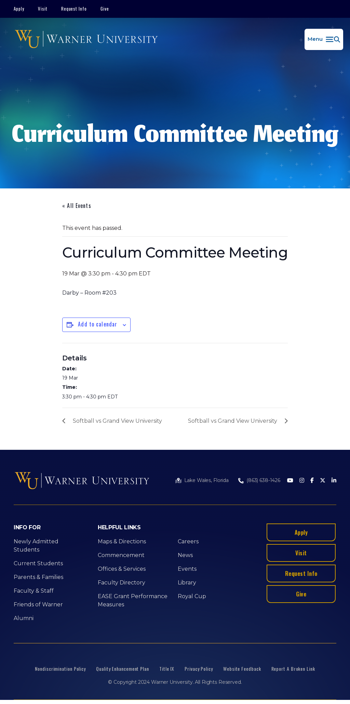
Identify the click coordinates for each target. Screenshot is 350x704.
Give (104, 8)
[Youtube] (290, 480)
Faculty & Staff (34, 591)
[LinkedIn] (334, 480)
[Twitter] (322, 480)
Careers (188, 541)
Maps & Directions (122, 541)
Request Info (74, 8)
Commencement (121, 555)
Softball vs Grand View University (117, 421)
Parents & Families (38, 577)
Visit (43, 8)
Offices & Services (122, 569)
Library (187, 582)
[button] (324, 39)
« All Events (76, 205)
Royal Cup (192, 596)
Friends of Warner (38, 604)
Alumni (23, 618)
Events (187, 569)
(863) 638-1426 (263, 480)
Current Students (38, 563)
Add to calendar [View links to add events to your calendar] (97, 324)
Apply (19, 8)
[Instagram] (301, 480)
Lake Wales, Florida (206, 480)
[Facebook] (312, 480)
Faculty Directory (121, 582)
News (185, 555)
